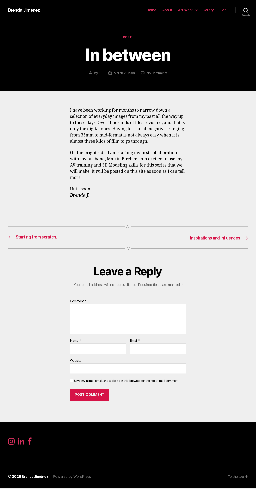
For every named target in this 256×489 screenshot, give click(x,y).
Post (127, 38)
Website (75, 361)
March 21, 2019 (124, 74)
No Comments (157, 74)
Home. (152, 10)
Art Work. (186, 10)
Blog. (223, 10)
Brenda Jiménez (25, 10)
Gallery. (208, 10)
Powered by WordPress (74, 478)
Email (135, 341)
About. (167, 10)
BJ (100, 74)
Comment (78, 301)
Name (75, 341)
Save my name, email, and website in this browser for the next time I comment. (126, 381)
